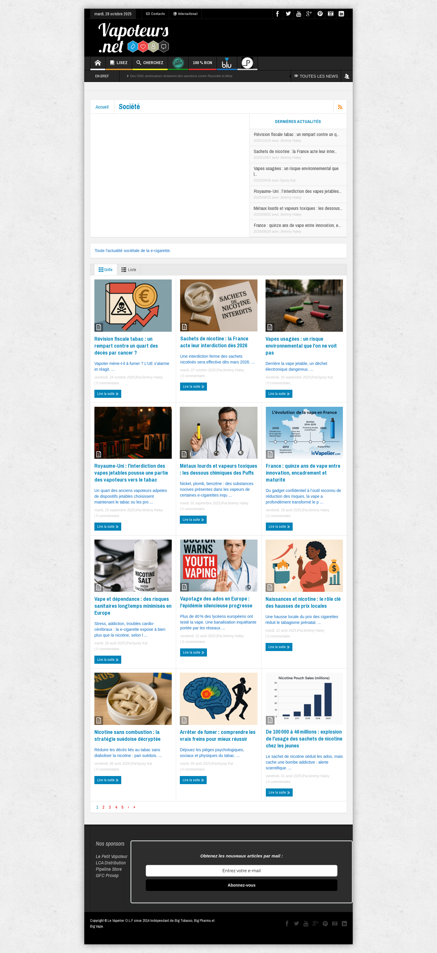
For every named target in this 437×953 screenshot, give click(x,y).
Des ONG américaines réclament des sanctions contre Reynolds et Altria (181, 76)
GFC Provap (107, 875)
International (185, 14)
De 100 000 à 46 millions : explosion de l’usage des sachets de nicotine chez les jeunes (304, 738)
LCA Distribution (111, 862)
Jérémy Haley (290, 141)
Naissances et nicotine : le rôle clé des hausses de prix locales (303, 602)
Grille (104, 269)
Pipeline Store (109, 869)
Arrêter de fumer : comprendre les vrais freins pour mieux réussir (217, 735)
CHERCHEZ (150, 63)
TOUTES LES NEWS (316, 76)
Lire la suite (108, 393)
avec (276, 141)
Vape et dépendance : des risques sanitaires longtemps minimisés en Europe (132, 605)
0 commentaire (107, 383)
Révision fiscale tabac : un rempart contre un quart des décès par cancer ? (126, 345)
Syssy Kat (287, 180)
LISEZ (119, 63)
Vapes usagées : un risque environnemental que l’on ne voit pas (301, 345)
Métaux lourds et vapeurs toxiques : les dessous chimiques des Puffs (218, 469)
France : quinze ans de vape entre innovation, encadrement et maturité (303, 472)
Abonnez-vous (241, 885)
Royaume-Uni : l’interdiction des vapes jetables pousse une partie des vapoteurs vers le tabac (131, 472)
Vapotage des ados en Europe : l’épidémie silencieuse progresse (216, 602)
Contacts (155, 14)
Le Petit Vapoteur (112, 856)
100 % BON (202, 64)
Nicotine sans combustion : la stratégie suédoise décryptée (127, 735)
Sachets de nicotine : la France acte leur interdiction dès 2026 (214, 342)
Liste (127, 269)
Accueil (102, 106)
